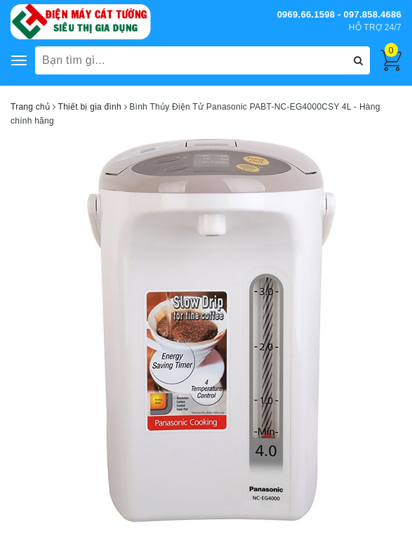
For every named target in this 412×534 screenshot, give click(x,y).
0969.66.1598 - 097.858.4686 (339, 14)
